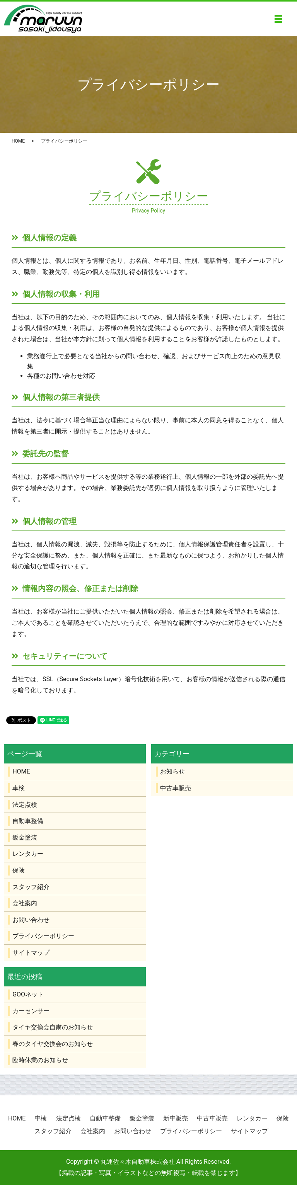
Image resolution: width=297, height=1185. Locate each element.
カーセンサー (31, 1011)
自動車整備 (27, 821)
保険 (18, 870)
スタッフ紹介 (31, 887)
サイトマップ (31, 952)
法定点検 (24, 804)
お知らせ (172, 771)
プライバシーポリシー (43, 936)
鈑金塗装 (24, 837)
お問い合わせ (31, 919)
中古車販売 (175, 788)
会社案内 (24, 903)
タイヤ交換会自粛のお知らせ (52, 1027)
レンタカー (27, 853)
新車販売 (175, 1118)
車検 (18, 788)
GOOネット (28, 994)
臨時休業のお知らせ (40, 1060)
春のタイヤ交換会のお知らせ (52, 1043)
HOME (18, 141)
